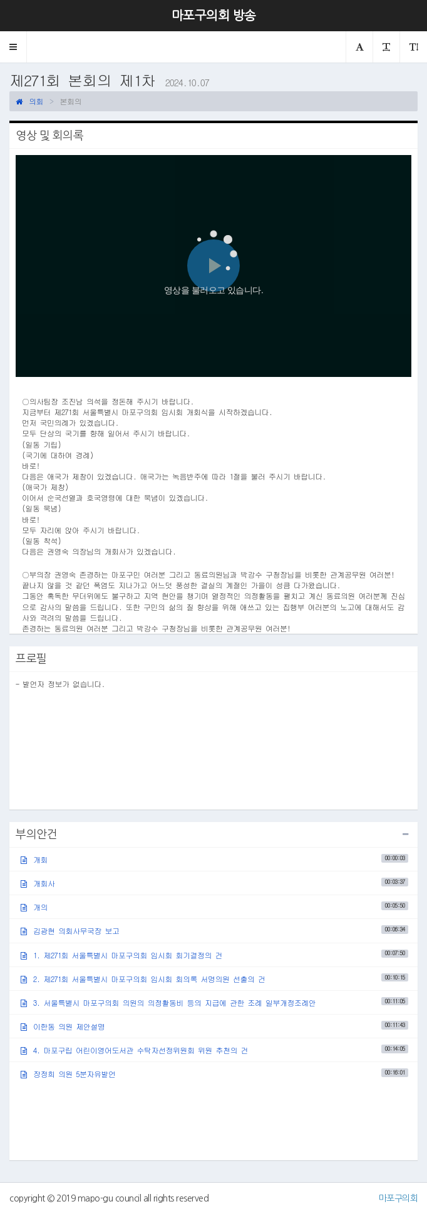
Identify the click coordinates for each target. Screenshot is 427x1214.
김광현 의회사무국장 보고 (214, 930)
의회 (29, 101)
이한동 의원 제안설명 (214, 1026)
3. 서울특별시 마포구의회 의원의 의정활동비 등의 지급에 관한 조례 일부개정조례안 (214, 1002)
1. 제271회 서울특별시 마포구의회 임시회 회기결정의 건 (214, 954)
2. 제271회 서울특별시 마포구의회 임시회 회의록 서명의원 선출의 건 (214, 978)
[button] (13, 47)
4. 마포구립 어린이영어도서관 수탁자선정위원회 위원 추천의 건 (214, 1050)
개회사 (214, 883)
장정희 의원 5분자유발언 (214, 1073)
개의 (214, 906)
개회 (214, 859)
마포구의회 (398, 1198)
